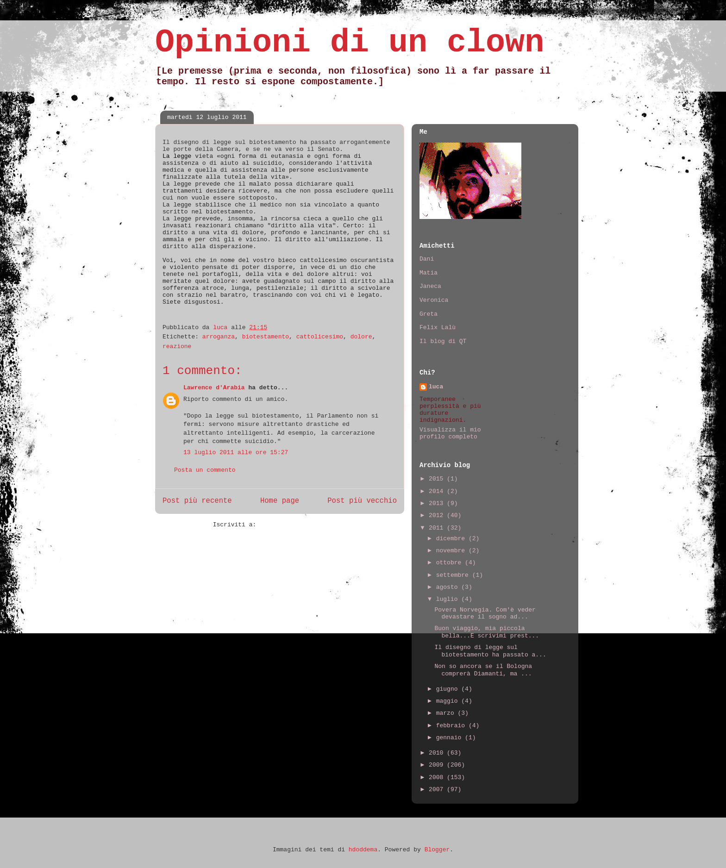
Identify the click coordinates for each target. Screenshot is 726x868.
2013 (438, 503)
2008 (438, 777)
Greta (428, 314)
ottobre (450, 562)
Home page (279, 501)
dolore (361, 336)
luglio (449, 599)
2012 (438, 515)
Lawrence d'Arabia (214, 387)
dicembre (452, 538)
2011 (438, 528)
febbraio (452, 725)
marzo (447, 713)
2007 (438, 789)
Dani (426, 259)
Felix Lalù (437, 327)
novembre (452, 550)
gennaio (450, 737)
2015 (438, 478)
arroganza (218, 336)
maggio (449, 701)
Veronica (433, 300)
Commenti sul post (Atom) (303, 524)
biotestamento (265, 336)
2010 (438, 752)
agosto (449, 587)
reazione (177, 346)
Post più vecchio (362, 501)
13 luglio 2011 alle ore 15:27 (235, 452)
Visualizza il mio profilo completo (450, 433)
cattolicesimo (319, 336)
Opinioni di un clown (349, 43)
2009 (438, 765)
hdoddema (363, 849)
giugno (449, 689)
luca (436, 386)
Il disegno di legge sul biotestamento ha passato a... (490, 651)
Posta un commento (205, 470)
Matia (428, 272)
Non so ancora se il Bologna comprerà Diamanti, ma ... (483, 670)
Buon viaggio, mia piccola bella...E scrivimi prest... (486, 632)
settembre (454, 575)
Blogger (437, 849)
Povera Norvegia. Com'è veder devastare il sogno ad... (484, 613)
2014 (438, 491)
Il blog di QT (442, 341)
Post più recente (197, 501)
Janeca (430, 286)
